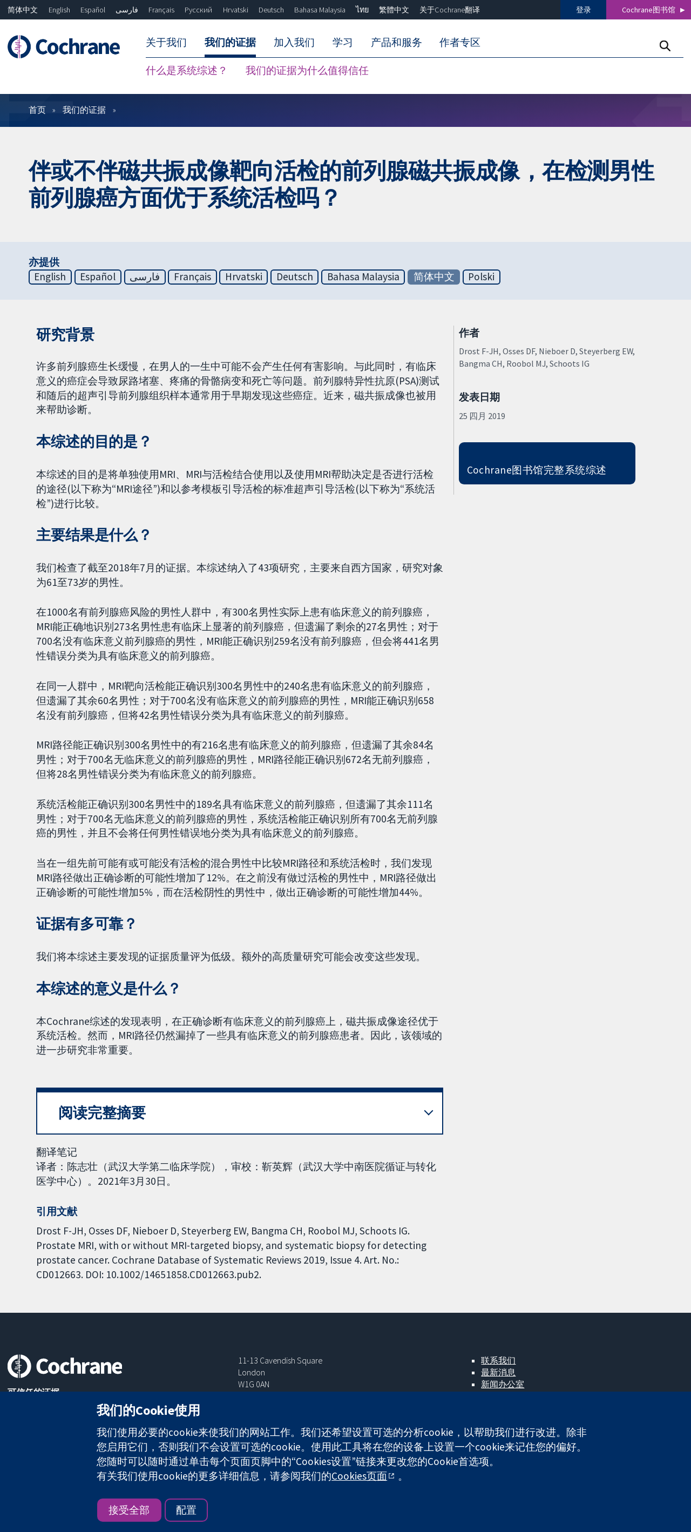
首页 (37, 109)
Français (161, 10)
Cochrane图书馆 (648, 10)
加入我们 (294, 42)
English (59, 10)
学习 (343, 42)
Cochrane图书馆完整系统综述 (537, 469)
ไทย (362, 10)
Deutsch (271, 10)
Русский (198, 10)
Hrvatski (235, 10)
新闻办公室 (502, 1384)
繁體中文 (394, 10)
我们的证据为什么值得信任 (307, 70)
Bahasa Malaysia (320, 10)
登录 (583, 10)
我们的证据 (230, 42)
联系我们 (498, 1360)
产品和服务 (396, 42)
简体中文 (23, 10)
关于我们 (166, 42)
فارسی (127, 10)
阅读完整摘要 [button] (102, 1113)
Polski (481, 276)
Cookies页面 (359, 1475)
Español (92, 10)
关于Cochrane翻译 (449, 10)
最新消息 (498, 1372)
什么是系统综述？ (187, 70)
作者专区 (459, 42)
